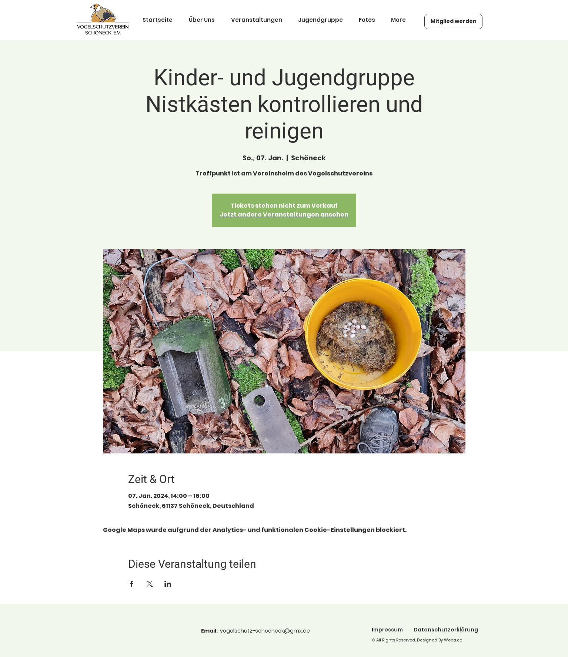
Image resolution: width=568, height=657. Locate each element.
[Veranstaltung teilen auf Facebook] (131, 584)
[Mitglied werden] (453, 21)
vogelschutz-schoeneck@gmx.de (265, 630)
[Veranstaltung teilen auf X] (149, 584)
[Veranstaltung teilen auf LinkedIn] (167, 584)
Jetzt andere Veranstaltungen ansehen (284, 214)
